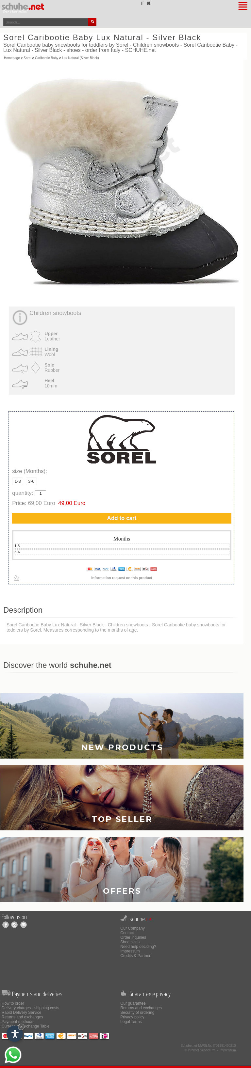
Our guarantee (132, 1003)
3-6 (31, 481)
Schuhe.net (189, 1045)
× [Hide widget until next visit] (21, 1026)
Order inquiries (133, 937)
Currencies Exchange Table (26, 1026)
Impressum (130, 951)
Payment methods (17, 1021)
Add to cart (122, 518)
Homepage (12, 58)
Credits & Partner (135, 955)
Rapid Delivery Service (21, 1012)
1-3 (17, 481)
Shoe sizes (130, 942)
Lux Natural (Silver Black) (80, 58)
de (149, 4)
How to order (13, 1003)
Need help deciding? (138, 946)
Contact (127, 933)
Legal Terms (131, 1021)
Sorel (27, 58)
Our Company (132, 928)
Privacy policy (132, 1017)
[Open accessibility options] (15, 1034)
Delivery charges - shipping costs (30, 1008)
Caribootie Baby (46, 58)
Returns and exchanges (22, 1017)
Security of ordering (137, 1012)
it (142, 4)
